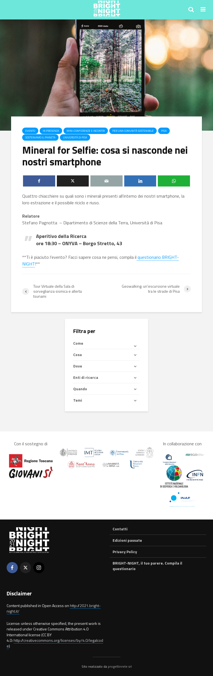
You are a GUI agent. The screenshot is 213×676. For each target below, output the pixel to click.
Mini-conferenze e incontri (86, 131)
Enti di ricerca (85, 377)
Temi (77, 400)
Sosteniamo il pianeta (40, 137)
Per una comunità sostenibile (133, 131)
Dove (77, 366)
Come (78, 343)
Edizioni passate (127, 540)
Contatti (120, 529)
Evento (30, 131)
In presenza (51, 131)
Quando (80, 389)
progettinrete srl (120, 666)
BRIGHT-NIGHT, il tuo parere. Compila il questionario (147, 565)
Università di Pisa (75, 137)
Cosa (77, 354)
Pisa (164, 131)
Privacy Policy (125, 552)
